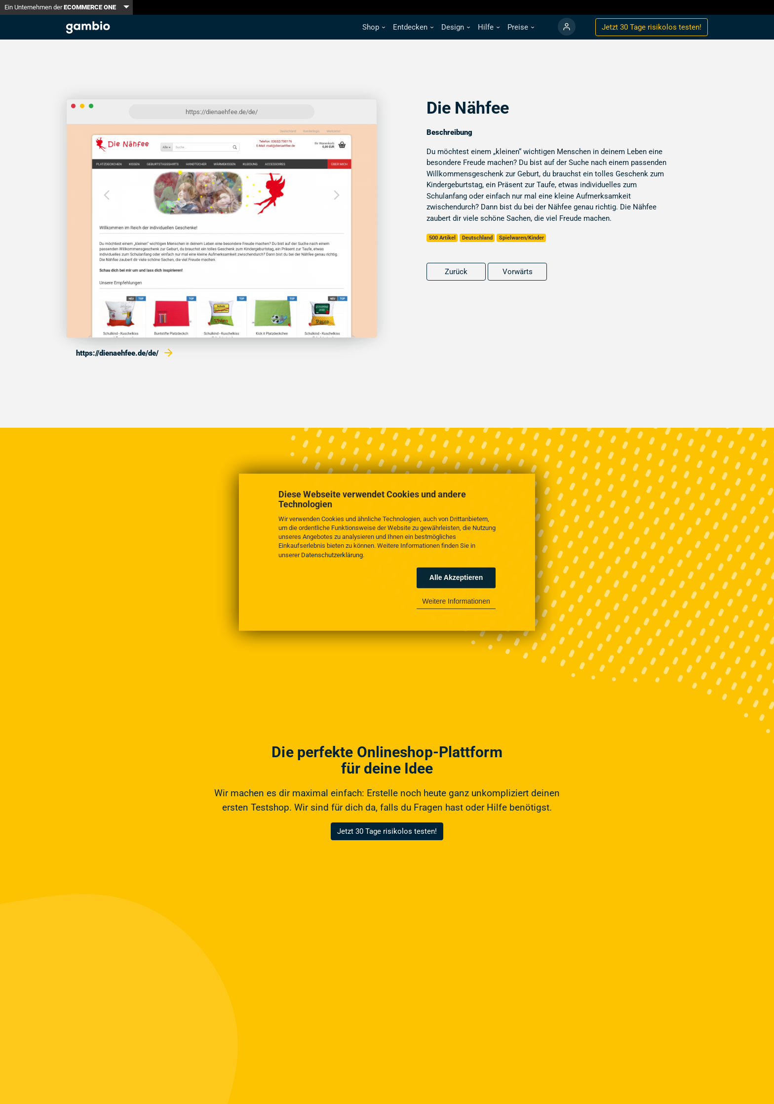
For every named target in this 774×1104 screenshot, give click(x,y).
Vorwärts (518, 271)
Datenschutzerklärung (332, 554)
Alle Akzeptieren (456, 577)
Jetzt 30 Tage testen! (651, 27)
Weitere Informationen (456, 601)
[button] (373, 27)
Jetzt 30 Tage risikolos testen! (387, 831)
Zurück (456, 271)
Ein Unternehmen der (60, 7)
